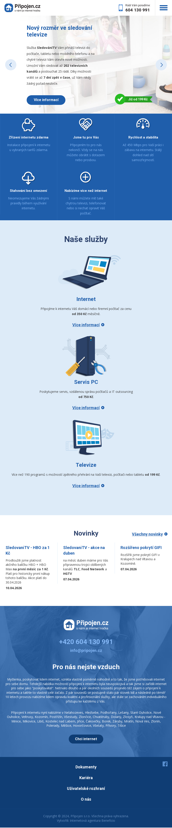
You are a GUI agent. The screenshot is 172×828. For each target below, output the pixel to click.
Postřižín (55, 717)
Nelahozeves (73, 713)
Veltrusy (27, 717)
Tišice (122, 726)
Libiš (40, 722)
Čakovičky (93, 722)
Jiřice (80, 722)
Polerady (52, 726)
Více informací (46, 100)
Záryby (117, 722)
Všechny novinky (147, 534)
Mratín (128, 722)
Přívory (110, 726)
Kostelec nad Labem (60, 722)
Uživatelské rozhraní (86, 789)
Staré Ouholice (141, 713)
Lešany (123, 713)
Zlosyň (128, 717)
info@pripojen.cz (86, 651)
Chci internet (86, 739)
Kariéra (86, 778)
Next (161, 65)
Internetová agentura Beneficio (92, 821)
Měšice (66, 726)
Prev (10, 65)
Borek (106, 722)
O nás (86, 799)
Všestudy (70, 717)
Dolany (116, 717)
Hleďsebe (92, 713)
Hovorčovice (82, 726)
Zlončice (85, 717)
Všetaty (98, 726)
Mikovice (29, 722)
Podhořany (108, 713)
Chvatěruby (101, 717)
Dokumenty (86, 767)
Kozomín (41, 717)
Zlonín (155, 722)
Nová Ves (142, 722)
